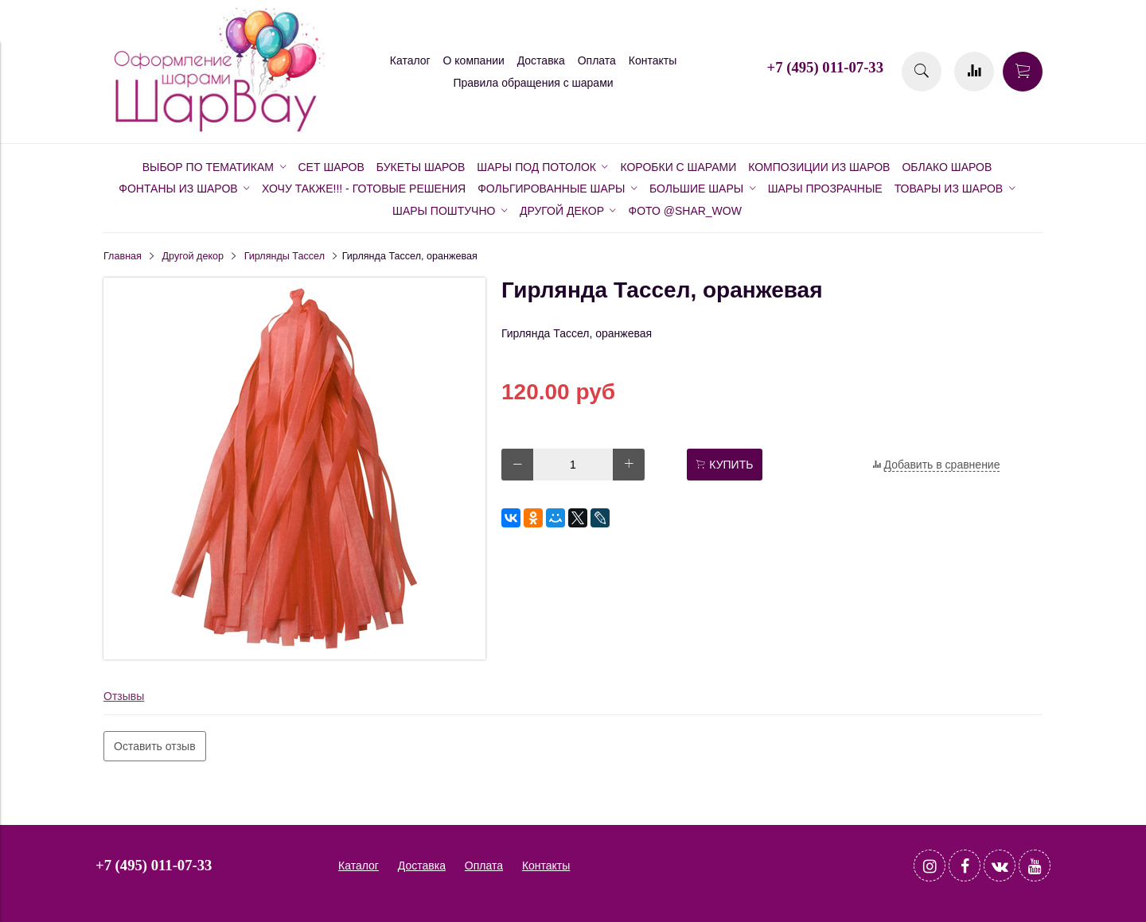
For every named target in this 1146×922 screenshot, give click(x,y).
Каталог (410, 60)
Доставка (541, 60)
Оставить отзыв (155, 746)
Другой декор (193, 256)
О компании (474, 60)
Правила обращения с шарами (533, 82)
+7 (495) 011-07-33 (825, 67)
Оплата (597, 60)
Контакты (652, 60)
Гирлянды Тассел (284, 256)
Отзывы (123, 696)
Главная (122, 256)
